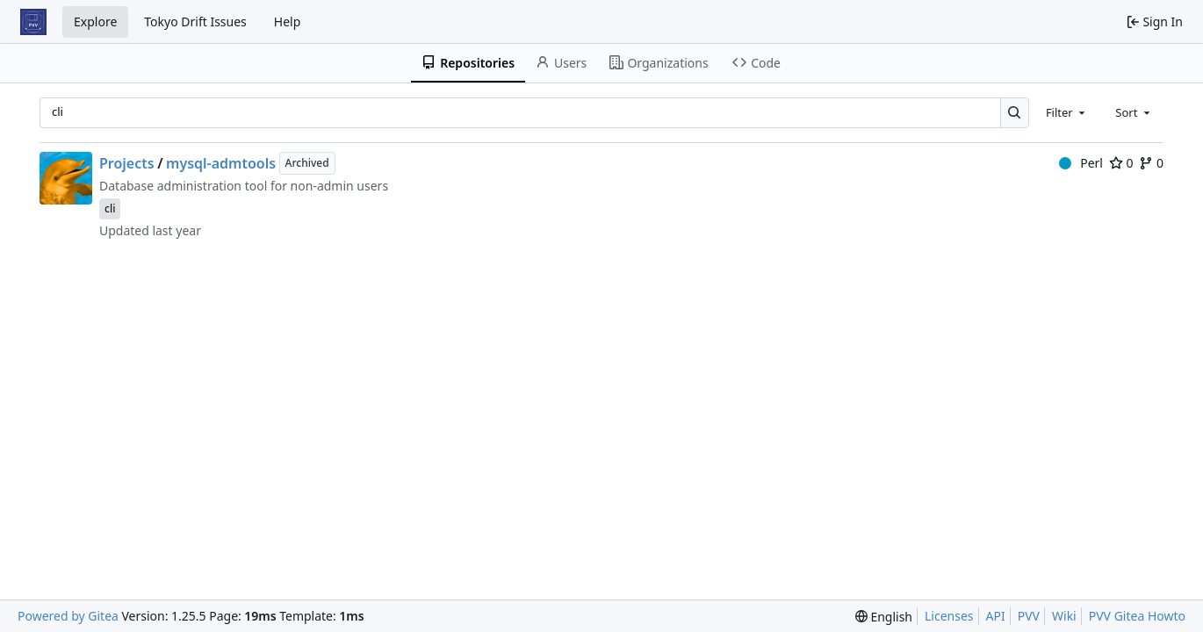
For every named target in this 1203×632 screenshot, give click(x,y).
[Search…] (1014, 112)
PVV (1029, 615)
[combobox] (1067, 112)
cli (109, 208)
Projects (127, 163)
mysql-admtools (221, 163)
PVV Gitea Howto (1137, 615)
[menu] (883, 616)
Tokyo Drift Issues (195, 21)
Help (287, 21)
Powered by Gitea (68, 615)
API (995, 615)
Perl (1081, 162)
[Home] (33, 22)
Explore (95, 21)
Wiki (1064, 615)
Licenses (949, 615)
